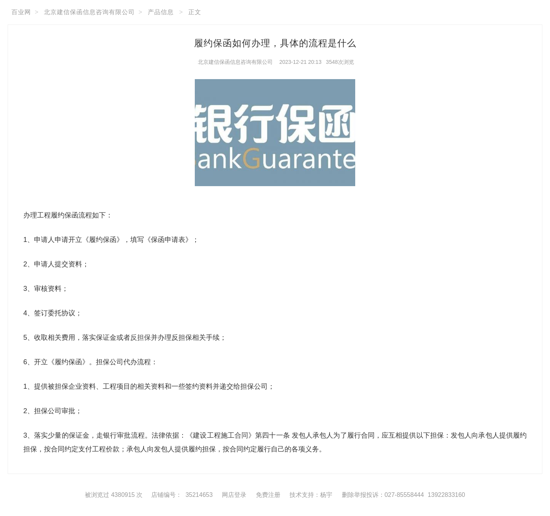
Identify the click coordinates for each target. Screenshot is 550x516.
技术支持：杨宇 (311, 495)
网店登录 (234, 495)
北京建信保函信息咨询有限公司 (89, 12)
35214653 (199, 495)
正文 (194, 12)
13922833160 (446, 495)
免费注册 (268, 495)
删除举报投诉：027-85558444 (383, 495)
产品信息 (161, 12)
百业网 (21, 12)
